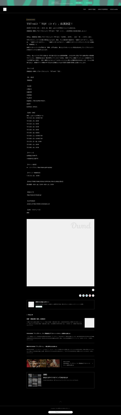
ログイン (88, 2)
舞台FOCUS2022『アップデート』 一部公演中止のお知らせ (42, 346)
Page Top (60, 402)
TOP (84, 9)
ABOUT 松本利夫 (103, 9)
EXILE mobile (114, 9)
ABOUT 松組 (91, 9)
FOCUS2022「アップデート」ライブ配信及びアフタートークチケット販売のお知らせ (48, 333)
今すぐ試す (78, 2)
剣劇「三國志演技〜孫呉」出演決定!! (36, 319)
